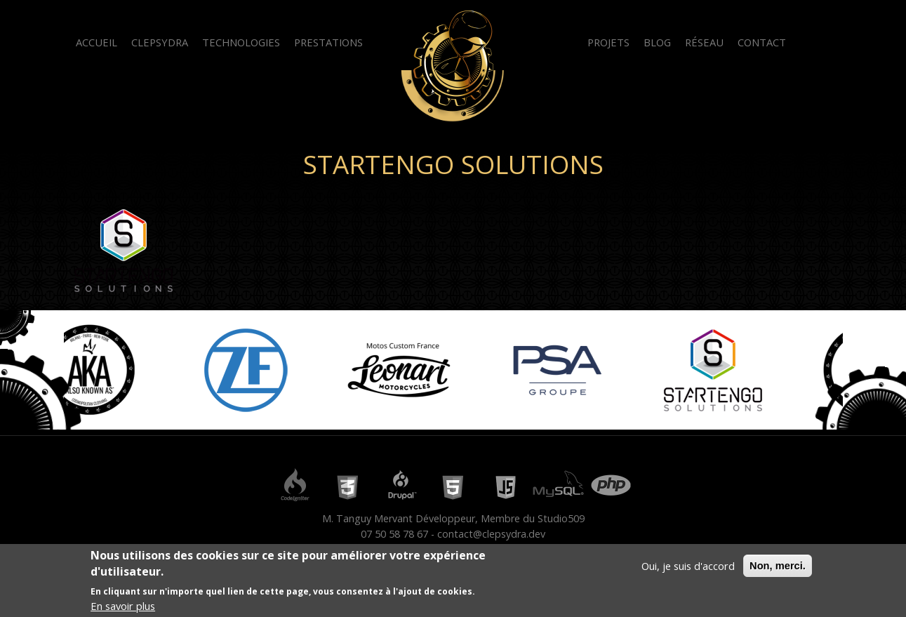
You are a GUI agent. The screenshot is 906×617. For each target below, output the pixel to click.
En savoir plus (123, 607)
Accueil (96, 42)
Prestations (328, 42)
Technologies (241, 42)
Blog (657, 42)
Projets (608, 42)
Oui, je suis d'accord (688, 567)
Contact (762, 42)
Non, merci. (778, 567)
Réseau (704, 42)
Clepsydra (159, 42)
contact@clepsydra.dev (491, 533)
